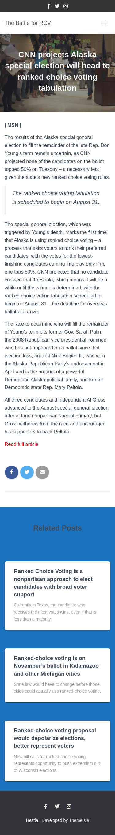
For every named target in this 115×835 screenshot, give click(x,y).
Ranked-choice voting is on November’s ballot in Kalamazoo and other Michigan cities (56, 666)
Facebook (48, 7)
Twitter (57, 7)
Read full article (21, 444)
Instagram (65, 7)
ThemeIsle (79, 820)
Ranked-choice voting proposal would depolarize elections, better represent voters (55, 738)
